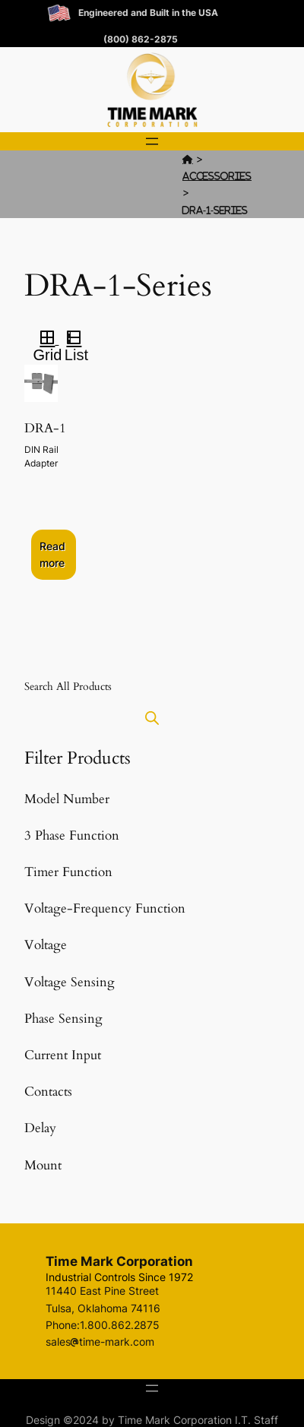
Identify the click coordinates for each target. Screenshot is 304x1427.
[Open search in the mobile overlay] (152, 717)
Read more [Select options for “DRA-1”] (52, 554)
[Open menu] (152, 141)
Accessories (217, 176)
